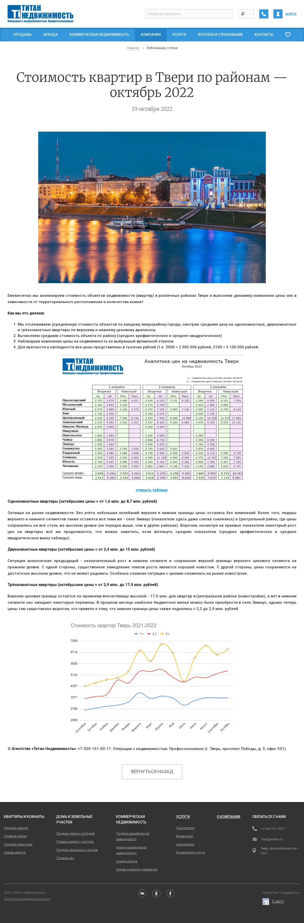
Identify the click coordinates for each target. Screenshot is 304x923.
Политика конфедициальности (27, 899)
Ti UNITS (273, 901)
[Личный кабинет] (278, 13)
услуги (183, 817)
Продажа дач (65, 858)
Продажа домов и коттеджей (75, 833)
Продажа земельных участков (77, 850)
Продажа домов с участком (75, 841)
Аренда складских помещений (137, 869)
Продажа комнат (15, 836)
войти (291, 13)
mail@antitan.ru (267, 840)
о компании (228, 817)
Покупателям (185, 828)
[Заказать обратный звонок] (263, 13)
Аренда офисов (126, 861)
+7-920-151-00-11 (269, 829)
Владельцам (184, 836)
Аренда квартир (15, 852)
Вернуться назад (152, 771)
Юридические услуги (190, 852)
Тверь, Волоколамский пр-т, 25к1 (275, 851)
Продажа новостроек (18, 844)
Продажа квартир (16, 828)
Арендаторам (185, 844)
